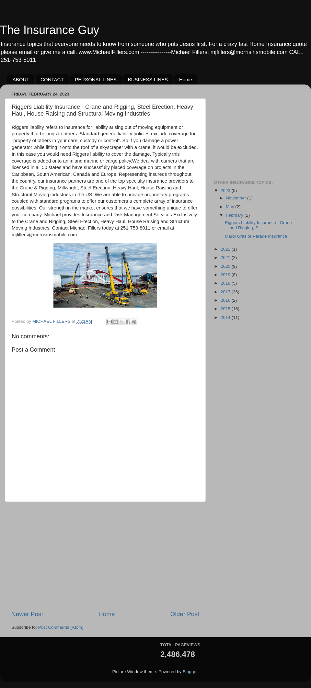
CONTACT (51, 79)
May (230, 206)
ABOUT (21, 79)
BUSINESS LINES (148, 79)
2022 (226, 249)
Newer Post (27, 614)
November (236, 198)
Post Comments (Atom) (61, 627)
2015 (226, 308)
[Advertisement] (105, 556)
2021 (226, 257)
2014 (226, 317)
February (235, 215)
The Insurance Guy (49, 30)
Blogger (190, 671)
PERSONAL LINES (96, 79)
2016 (226, 300)
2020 (226, 266)
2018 (226, 283)
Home (185, 79)
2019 (226, 274)
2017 (226, 291)
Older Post (184, 614)
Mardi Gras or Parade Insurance (256, 236)
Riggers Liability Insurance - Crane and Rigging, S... (258, 225)
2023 (226, 190)
